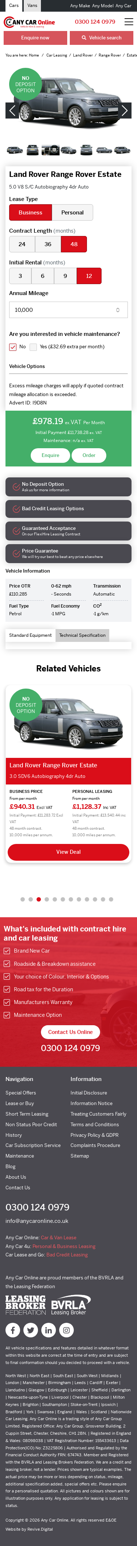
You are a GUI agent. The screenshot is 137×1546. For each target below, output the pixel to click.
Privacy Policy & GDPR (95, 1135)
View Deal (68, 852)
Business (30, 212)
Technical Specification (82, 635)
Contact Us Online (70, 1032)
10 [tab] (95, 899)
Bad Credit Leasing (67, 1255)
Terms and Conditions (95, 1124)
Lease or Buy (19, 1103)
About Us (15, 1177)
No (22, 347)
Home (34, 55)
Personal (72, 212)
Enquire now (35, 38)
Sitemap (80, 1156)
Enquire (50, 455)
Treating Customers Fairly (98, 1114)
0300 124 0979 (95, 21)
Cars (14, 5)
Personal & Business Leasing (64, 1246)
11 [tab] (103, 899)
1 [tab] (22, 899)
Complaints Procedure (95, 1145)
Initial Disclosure (89, 1093)
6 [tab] (63, 899)
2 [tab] (30, 899)
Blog (10, 1166)
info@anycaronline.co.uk (36, 1220)
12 (89, 275)
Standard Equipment (30, 635)
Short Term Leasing (26, 1114)
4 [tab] (47, 899)
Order (89, 455)
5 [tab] (55, 899)
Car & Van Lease (58, 1238)
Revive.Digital (40, 1529)
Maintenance (19, 1156)
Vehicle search (102, 38)
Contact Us (17, 1188)
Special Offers (20, 1093)
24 (22, 244)
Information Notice (92, 1103)
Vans (32, 5)
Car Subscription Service (33, 1145)
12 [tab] (111, 899)
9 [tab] (87, 899)
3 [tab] (39, 899)
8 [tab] (79, 899)
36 (48, 244)
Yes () (72, 347)
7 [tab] (71, 899)
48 (74, 244)
